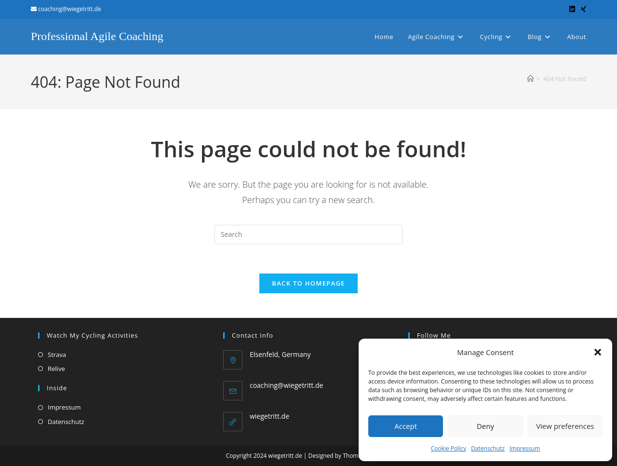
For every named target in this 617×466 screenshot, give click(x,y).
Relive (56, 368)
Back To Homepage (308, 283)
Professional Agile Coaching (97, 36)
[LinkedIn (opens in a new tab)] (572, 9)
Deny (485, 426)
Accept (405, 426)
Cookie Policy (448, 448)
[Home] (530, 78)
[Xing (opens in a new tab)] (582, 9)
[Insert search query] (308, 234)
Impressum (525, 448)
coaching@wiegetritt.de (286, 385)
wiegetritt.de (269, 416)
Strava (57, 354)
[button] (598, 352)
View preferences (565, 426)
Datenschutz (488, 448)
